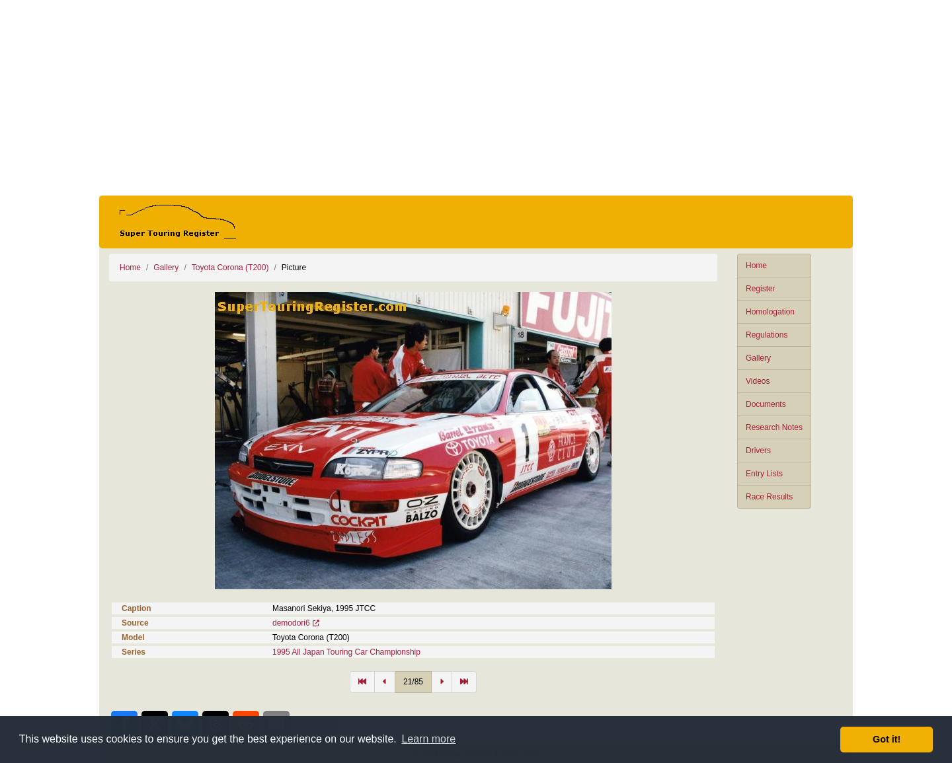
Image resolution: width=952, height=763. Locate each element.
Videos (758, 381)
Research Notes (774, 427)
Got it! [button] (886, 739)
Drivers (758, 450)
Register (760, 288)
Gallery (758, 358)
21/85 (413, 681)
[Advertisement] (476, 97)
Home (756, 265)
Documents (766, 404)
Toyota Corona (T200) (230, 267)
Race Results (769, 496)
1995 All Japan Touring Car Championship (346, 652)
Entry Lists (764, 473)
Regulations (766, 335)
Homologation (770, 311)
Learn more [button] (428, 739)
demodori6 (291, 623)
